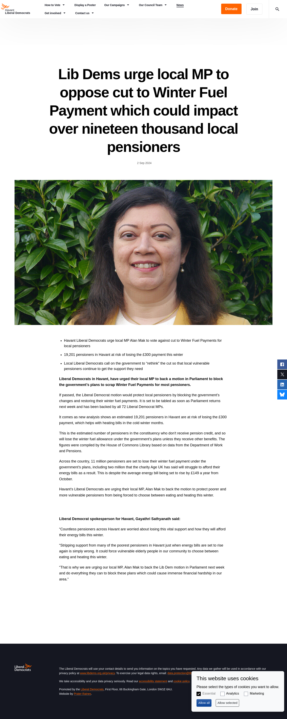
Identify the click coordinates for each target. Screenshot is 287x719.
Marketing (257, 693)
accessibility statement (153, 681)
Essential (209, 693)
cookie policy (181, 681)
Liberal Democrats (92, 689)
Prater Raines (82, 693)
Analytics (232, 693)
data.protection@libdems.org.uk (187, 673)
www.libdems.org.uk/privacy (97, 673)
